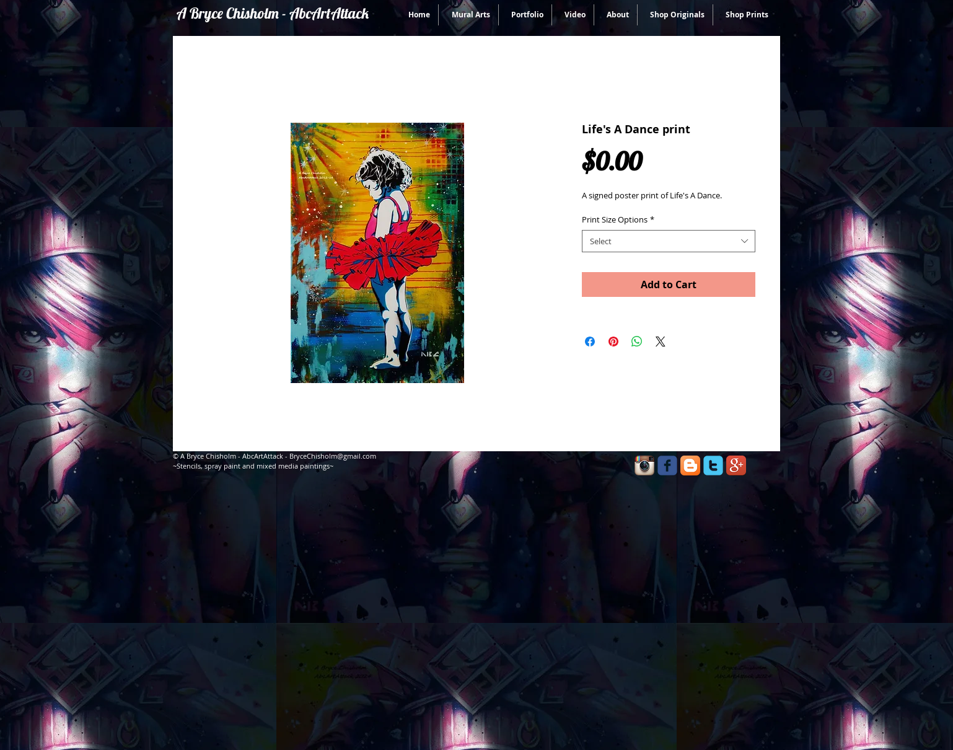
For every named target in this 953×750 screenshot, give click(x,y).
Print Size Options (618, 219)
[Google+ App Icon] (736, 465)
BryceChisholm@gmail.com (332, 456)
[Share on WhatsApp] (637, 341)
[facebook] (667, 465)
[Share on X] (660, 341)
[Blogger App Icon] (690, 465)
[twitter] (713, 465)
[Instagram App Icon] (644, 465)
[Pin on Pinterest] (613, 341)
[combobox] (668, 241)
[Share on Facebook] (589, 341)
